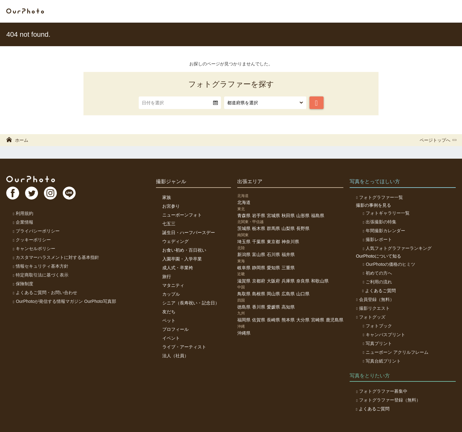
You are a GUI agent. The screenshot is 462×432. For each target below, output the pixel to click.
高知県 (288, 306)
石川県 (273, 254)
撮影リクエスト (372, 308)
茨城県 (243, 228)
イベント (171, 338)
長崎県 (273, 319)
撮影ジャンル (171, 181)
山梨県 (288, 228)
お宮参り (171, 206)
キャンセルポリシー (34, 248)
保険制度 (23, 283)
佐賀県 (258, 319)
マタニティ (173, 285)
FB (12, 193)
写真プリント (376, 343)
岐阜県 (243, 267)
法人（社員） (175, 355)
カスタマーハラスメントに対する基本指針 (56, 257)
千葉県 (258, 241)
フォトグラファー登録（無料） (388, 399)
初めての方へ (376, 273)
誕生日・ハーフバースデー (188, 232)
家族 (166, 197)
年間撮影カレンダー (383, 230)
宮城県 (273, 215)
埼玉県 (243, 241)
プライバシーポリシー (36, 230)
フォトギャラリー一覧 (385, 213)
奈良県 (302, 280)
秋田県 (288, 215)
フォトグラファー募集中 (381, 391)
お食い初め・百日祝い (184, 250)
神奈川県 (290, 241)
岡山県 (273, 293)
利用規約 (23, 213)
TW (32, 193)
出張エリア (249, 181)
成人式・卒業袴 (177, 267)
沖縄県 (243, 333)
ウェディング (175, 241)
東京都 (273, 241)
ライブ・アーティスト (184, 346)
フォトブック (376, 325)
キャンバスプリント (383, 334)
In (51, 193)
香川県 (258, 306)
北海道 (243, 202)
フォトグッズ (370, 317)
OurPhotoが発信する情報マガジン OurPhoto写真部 (64, 301)
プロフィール (175, 329)
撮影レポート (376, 239)
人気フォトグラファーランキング (396, 248)
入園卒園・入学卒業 (182, 258)
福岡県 (243, 319)
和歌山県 (320, 280)
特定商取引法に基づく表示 (40, 274)
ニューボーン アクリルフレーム (395, 352)
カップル (171, 294)
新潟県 (243, 254)
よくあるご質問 (379, 290)
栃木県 (258, 228)
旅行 (166, 276)
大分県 (302, 319)
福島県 (317, 215)
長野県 (302, 228)
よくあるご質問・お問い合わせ (45, 292)
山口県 (302, 293)
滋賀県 (243, 280)
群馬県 (273, 228)
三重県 (288, 267)
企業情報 (23, 222)
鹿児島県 (334, 319)
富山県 (258, 254)
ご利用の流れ (376, 281)
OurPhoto (31, 179)
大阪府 (273, 280)
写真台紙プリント (381, 361)
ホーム (17, 140)
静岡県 (258, 267)
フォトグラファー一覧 (379, 197)
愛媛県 (273, 306)
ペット (168, 320)
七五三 (168, 223)
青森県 (243, 215)
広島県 (288, 293)
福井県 (288, 254)
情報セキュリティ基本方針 (40, 266)
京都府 (258, 280)
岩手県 (258, 215)
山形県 (302, 215)
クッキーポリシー (32, 239)
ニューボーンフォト (182, 214)
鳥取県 (243, 293)
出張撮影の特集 (379, 221)
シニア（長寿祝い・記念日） (190, 302)
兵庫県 (288, 280)
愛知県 (273, 267)
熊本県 (288, 319)
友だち (168, 311)
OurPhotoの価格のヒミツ (388, 264)
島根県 (258, 293)
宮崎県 (317, 319)
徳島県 (243, 306)
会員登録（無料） (375, 299)
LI (71, 193)
